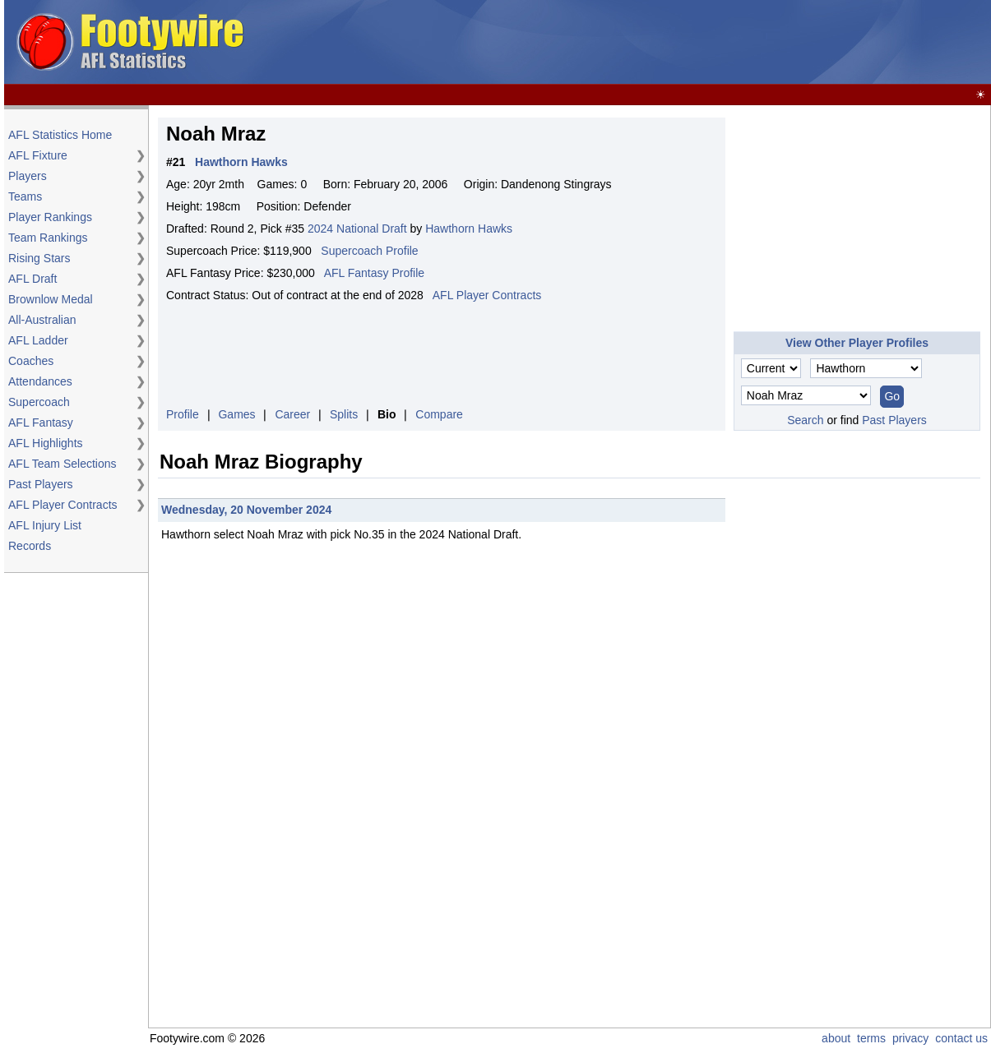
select (229, 534)
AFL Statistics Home (60, 134)
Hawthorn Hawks (468, 228)
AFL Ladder (38, 340)
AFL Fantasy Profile (374, 272)
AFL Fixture (37, 155)
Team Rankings (48, 237)
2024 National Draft (357, 228)
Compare (439, 414)
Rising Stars (39, 258)
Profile (182, 414)
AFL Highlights (45, 443)
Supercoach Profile (369, 250)
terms (871, 1038)
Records (29, 545)
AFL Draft (32, 278)
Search (805, 420)
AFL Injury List (44, 525)
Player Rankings (50, 217)
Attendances (40, 381)
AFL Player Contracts (63, 504)
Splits (344, 414)
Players (27, 175)
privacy (910, 1038)
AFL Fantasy (40, 422)
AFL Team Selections (62, 463)
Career (292, 414)
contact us (961, 1038)
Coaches (30, 360)
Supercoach (39, 402)
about (836, 1038)
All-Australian (42, 319)
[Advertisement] (857, 220)
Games (236, 414)
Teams (25, 196)
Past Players (40, 484)
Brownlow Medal (50, 299)
